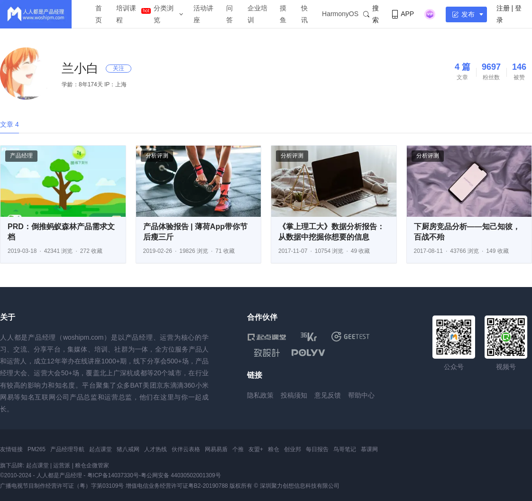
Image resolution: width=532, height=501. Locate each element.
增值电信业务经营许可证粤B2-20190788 (177, 485)
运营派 (61, 465)
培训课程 (126, 14)
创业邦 (292, 449)
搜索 (371, 14)
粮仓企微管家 (92, 465)
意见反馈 (327, 395)
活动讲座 (203, 14)
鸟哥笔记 (344, 449)
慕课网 (369, 449)
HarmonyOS (340, 14)
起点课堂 (100, 449)
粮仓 (273, 449)
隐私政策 (260, 395)
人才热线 (155, 449)
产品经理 (21, 155)
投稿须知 (294, 395)
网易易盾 (216, 449)
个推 (238, 449)
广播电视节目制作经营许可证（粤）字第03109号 (62, 485)
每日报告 (317, 449)
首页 (98, 14)
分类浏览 (164, 14)
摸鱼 (283, 14)
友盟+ (255, 449)
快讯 (304, 14)
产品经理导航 (67, 449)
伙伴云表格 (186, 449)
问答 (229, 14)
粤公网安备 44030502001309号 (181, 475)
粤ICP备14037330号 (113, 475)
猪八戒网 (128, 449)
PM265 (37, 449)
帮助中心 (361, 395)
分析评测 (157, 155)
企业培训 (257, 14)
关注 (118, 68)
